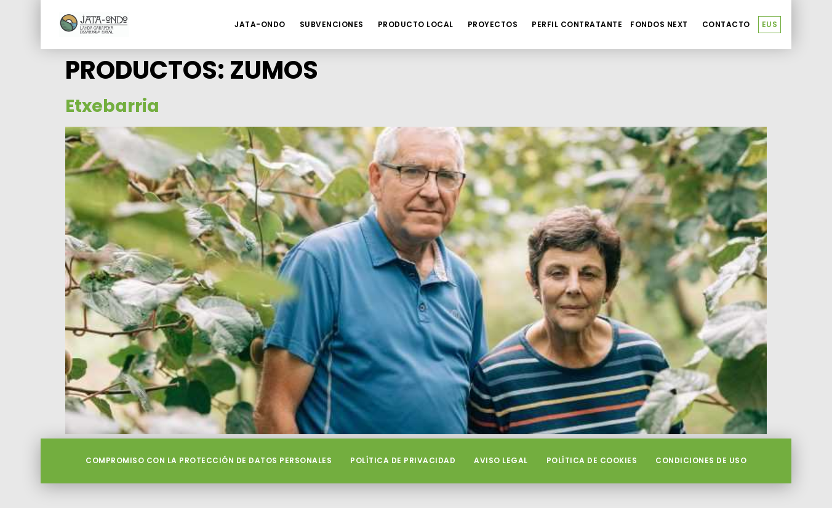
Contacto (726, 24)
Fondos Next (662, 24)
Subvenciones (335, 24)
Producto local (419, 24)
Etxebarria (112, 106)
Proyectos (496, 24)
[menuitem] (770, 25)
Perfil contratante (577, 24)
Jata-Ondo (263, 24)
